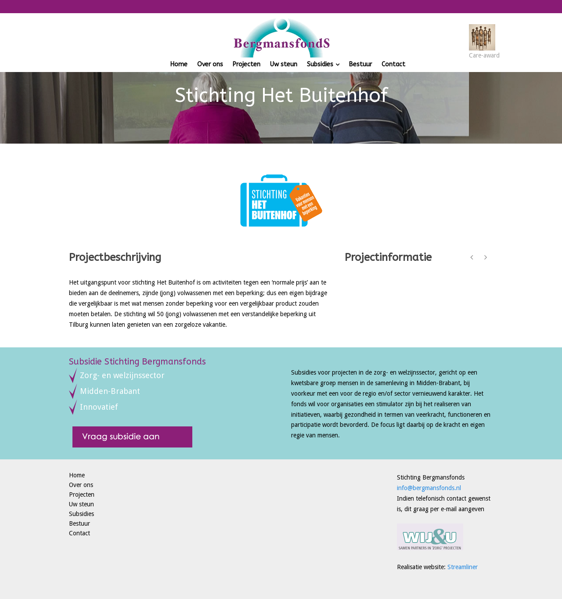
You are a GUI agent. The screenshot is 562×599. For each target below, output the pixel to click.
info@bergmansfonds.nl (429, 487)
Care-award (484, 55)
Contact (393, 64)
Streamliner (462, 566)
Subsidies (320, 64)
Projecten (246, 64)
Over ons (210, 64)
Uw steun (283, 64)
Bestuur (360, 64)
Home (178, 64)
